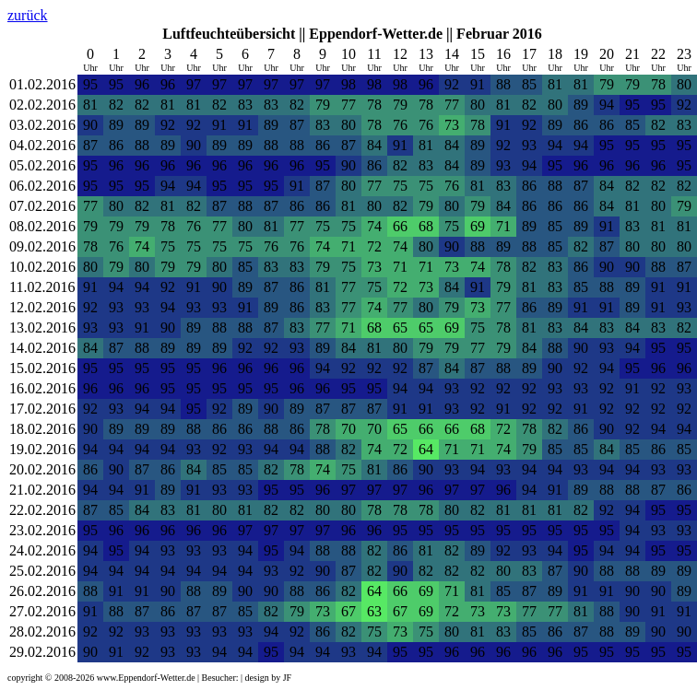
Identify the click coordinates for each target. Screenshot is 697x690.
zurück (27, 15)
